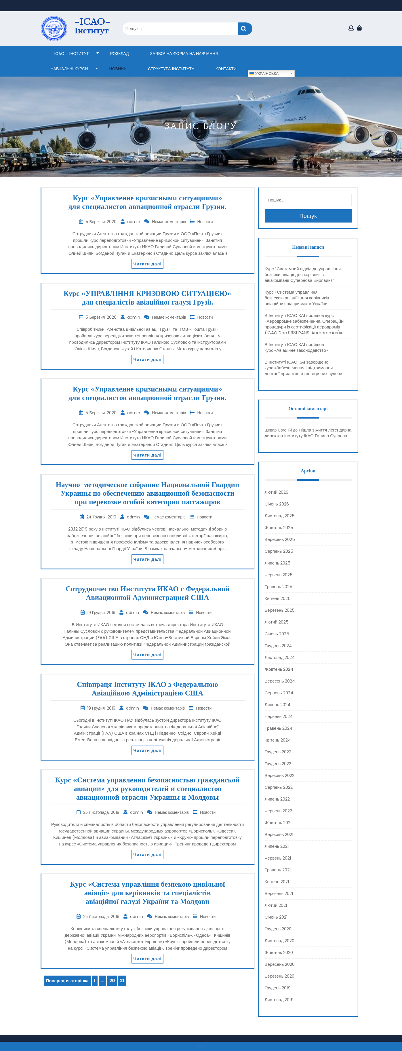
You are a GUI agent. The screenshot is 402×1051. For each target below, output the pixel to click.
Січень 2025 (277, 634)
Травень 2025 (278, 587)
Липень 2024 (278, 705)
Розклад (119, 53)
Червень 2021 (278, 858)
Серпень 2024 (279, 693)
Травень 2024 (278, 728)
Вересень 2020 (280, 964)
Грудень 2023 (278, 752)
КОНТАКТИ (226, 69)
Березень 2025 (280, 610)
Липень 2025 (278, 563)
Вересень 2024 (280, 681)
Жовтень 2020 (279, 952)
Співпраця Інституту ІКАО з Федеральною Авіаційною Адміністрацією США (147, 689)
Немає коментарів (169, 222)
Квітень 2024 (278, 740)
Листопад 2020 (280, 941)
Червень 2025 (279, 575)
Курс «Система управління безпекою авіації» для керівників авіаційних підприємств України (297, 298)
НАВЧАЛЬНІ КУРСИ (69, 69)
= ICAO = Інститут (70, 53)
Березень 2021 (279, 893)
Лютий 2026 (276, 492)
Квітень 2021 (277, 882)
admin (134, 222)
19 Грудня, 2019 (102, 612)
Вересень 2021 (279, 834)
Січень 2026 (277, 504)
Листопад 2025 (280, 516)
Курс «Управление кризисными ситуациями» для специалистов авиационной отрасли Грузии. (147, 202)
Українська (264, 73)
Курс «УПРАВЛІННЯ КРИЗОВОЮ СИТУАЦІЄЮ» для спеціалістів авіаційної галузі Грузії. (147, 298)
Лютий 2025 (277, 622)
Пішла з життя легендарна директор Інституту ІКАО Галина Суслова (308, 433)
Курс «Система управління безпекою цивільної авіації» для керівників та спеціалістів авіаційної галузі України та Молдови (147, 893)
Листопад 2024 (280, 657)
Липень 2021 (277, 846)
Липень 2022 (277, 799)
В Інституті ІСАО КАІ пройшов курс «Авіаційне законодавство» (296, 347)
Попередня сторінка (67, 981)
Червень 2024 (279, 716)
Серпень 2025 (279, 551)
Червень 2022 (278, 811)
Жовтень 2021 (278, 823)
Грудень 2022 (278, 764)
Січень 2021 (276, 917)
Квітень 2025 (278, 598)
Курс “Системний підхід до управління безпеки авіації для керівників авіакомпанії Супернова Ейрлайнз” (303, 274)
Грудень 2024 (278, 646)
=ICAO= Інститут (92, 26)
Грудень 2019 (278, 988)
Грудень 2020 (278, 929)
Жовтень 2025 (279, 527)
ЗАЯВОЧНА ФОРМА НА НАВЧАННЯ (184, 53)
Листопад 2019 (279, 1000)
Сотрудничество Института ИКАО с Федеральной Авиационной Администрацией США (147, 593)
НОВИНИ (118, 69)
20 (113, 980)
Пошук (245, 28)
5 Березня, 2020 (102, 222)
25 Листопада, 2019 (102, 812)
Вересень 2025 (280, 539)
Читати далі (147, 264)
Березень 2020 (280, 976)
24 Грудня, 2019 (101, 517)
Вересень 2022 (280, 775)
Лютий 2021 (276, 905)
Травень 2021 (278, 870)
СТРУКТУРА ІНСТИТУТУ (171, 69)
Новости (205, 222)
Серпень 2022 (279, 787)
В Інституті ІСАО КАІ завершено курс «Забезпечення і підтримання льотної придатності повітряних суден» (303, 368)
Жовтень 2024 (279, 669)
